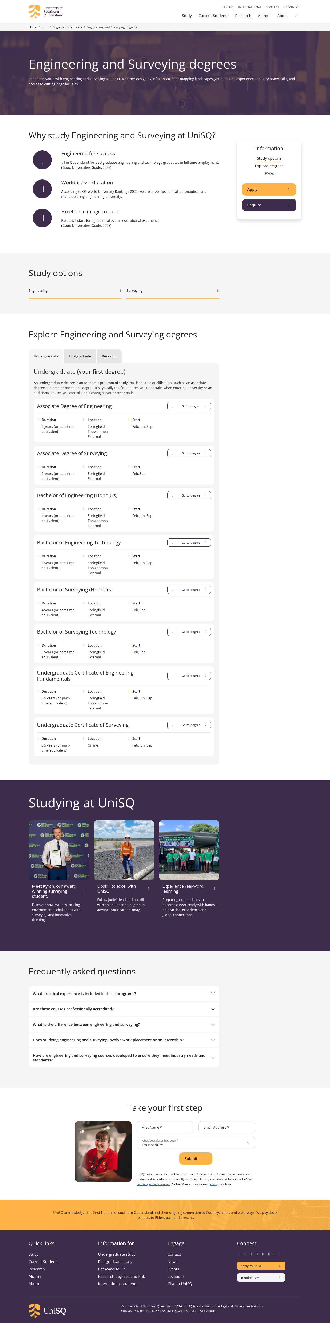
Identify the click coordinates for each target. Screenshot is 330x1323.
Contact (272, 7)
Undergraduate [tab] (46, 356)
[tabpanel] (124, 562)
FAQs (269, 173)
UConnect (291, 7)
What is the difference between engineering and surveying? (86, 1024)
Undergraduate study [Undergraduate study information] (117, 1254)
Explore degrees (269, 165)
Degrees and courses (67, 27)
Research (243, 15)
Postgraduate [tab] (80, 356)
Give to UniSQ (180, 1283)
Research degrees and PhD (122, 1276)
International (249, 7)
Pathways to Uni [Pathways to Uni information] (112, 1268)
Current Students (213, 15)
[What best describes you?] (196, 1143)
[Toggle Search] (296, 16)
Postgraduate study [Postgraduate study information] (115, 1261)
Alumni (264, 15)
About (282, 15)
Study (187, 15)
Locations (176, 1276)
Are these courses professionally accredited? (73, 1008)
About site (207, 1311)
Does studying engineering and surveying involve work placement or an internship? (108, 1039)
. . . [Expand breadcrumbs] (45, 27)
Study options (269, 158)
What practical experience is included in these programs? (84, 993)
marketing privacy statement (153, 1184)
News (172, 1261)
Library (228, 7)
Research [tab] (109, 356)
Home (33, 27)
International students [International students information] (117, 1283)
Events (173, 1268)
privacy (213, 1184)
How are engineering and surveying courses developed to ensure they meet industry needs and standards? (119, 1058)
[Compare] (172, 406)
